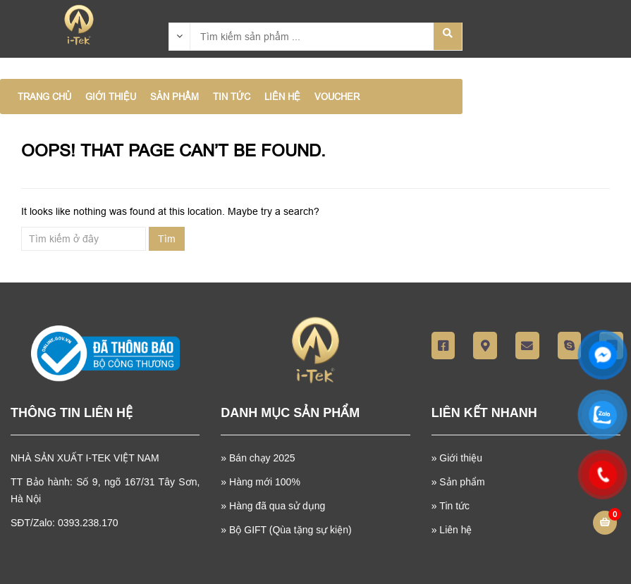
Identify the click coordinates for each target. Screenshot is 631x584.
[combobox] (179, 35)
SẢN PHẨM (174, 96)
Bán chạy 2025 (260, 458)
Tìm (167, 238)
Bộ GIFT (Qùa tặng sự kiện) (290, 529)
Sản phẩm (461, 481)
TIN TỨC (231, 96)
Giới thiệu (460, 458)
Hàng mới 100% (264, 481)
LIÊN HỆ (282, 96)
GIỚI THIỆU (110, 96)
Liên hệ (455, 529)
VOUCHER (337, 96)
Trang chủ (44, 96)
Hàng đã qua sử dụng (277, 505)
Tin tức (454, 505)
